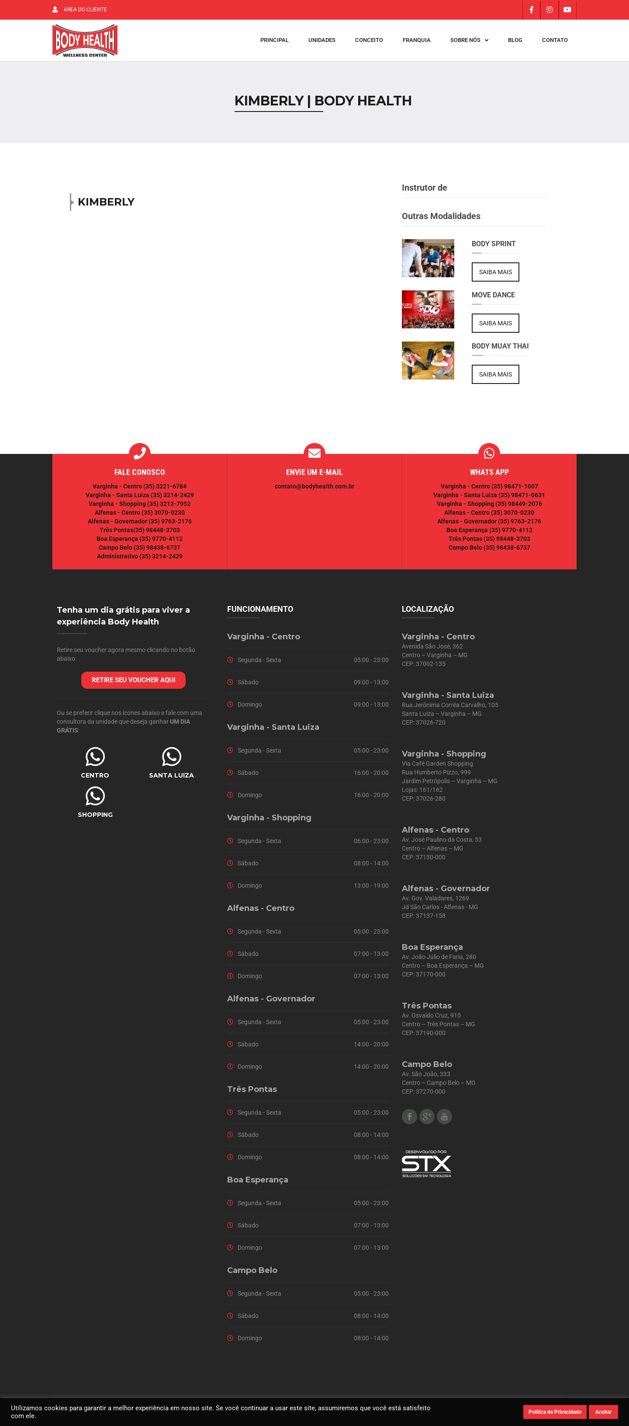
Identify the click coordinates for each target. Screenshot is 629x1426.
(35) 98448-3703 (156, 534)
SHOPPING (95, 819)
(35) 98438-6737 (156, 551)
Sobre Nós (469, 42)
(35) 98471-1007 (514, 490)
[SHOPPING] (95, 800)
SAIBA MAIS (495, 276)
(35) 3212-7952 (168, 508)
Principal (274, 42)
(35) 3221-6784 (165, 490)
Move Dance (493, 299)
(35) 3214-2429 (172, 499)
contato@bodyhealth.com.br (314, 490)
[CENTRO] (95, 761)
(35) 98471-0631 (521, 499)
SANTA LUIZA (171, 780)
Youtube (444, 1121)
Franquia (417, 42)
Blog (515, 42)
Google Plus (427, 1121)
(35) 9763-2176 (170, 525)
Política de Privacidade (555, 1412)
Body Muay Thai (500, 350)
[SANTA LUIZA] (172, 761)
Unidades (321, 42)
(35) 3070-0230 (163, 516)
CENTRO (95, 780)
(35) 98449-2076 (518, 508)
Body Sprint (494, 248)
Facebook (409, 1121)
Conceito (369, 42)
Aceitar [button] (603, 1412)
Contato (555, 42)
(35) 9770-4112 (161, 543)
